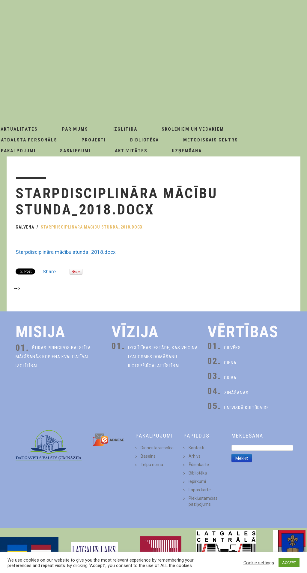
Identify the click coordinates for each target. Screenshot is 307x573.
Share (49, 271)
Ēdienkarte (199, 464)
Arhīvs (195, 456)
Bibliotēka (144, 140)
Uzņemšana (187, 150)
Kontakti (196, 447)
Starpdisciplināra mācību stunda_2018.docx (66, 252)
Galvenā (25, 227)
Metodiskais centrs (210, 140)
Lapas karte (200, 489)
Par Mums (75, 129)
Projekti (94, 140)
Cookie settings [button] (258, 562)
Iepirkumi (197, 481)
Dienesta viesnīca (157, 447)
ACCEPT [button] (289, 562)
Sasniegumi (75, 150)
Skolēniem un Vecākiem (193, 129)
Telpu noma (152, 464)
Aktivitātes (131, 150)
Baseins (148, 456)
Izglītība (124, 129)
